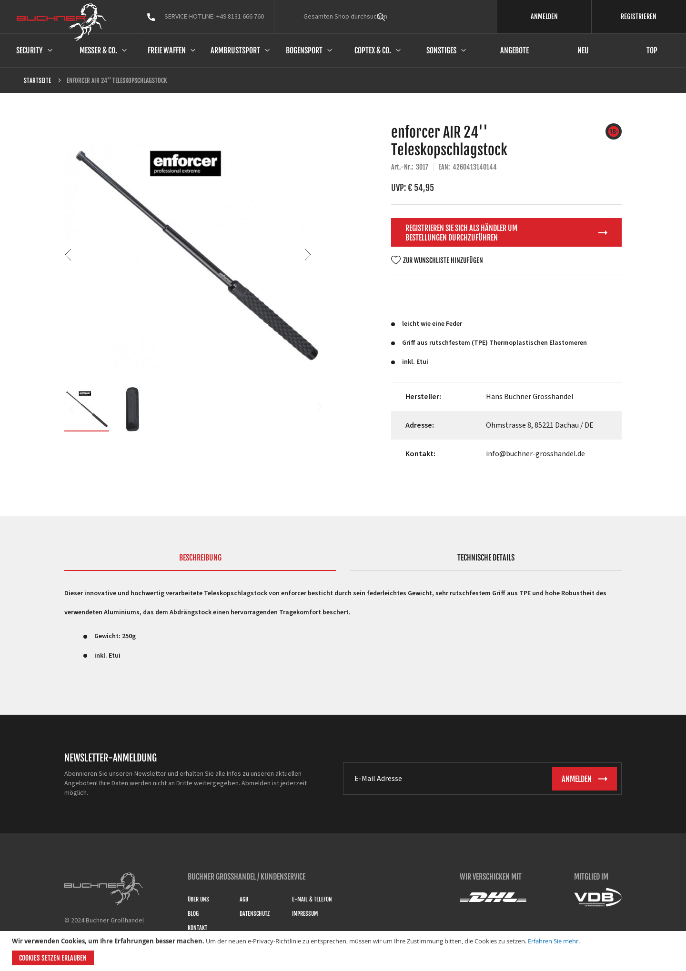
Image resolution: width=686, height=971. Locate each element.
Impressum (305, 913)
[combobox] (398, 16)
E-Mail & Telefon (312, 899)
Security (29, 50)
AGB (244, 899)
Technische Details (485, 557)
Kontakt (197, 927)
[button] (308, 254)
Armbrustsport (235, 50)
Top (651, 50)
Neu (583, 50)
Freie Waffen (167, 50)
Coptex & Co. (372, 50)
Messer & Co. (98, 50)
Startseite (37, 80)
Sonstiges (441, 50)
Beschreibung (200, 557)
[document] (344, 951)
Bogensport (304, 50)
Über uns (198, 899)
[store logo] (62, 22)
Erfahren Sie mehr (553, 941)
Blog (193, 913)
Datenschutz (255, 913)
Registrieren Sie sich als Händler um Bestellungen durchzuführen (461, 232)
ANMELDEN (544, 16)
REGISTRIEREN (638, 16)
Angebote (514, 50)
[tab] (200, 562)
